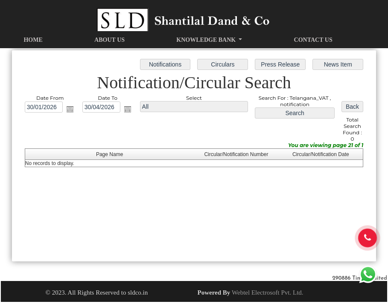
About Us (109, 40)
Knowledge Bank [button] (206, 40)
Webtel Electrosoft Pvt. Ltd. (267, 292)
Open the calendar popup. (71, 110)
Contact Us (313, 40)
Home (32, 40)
